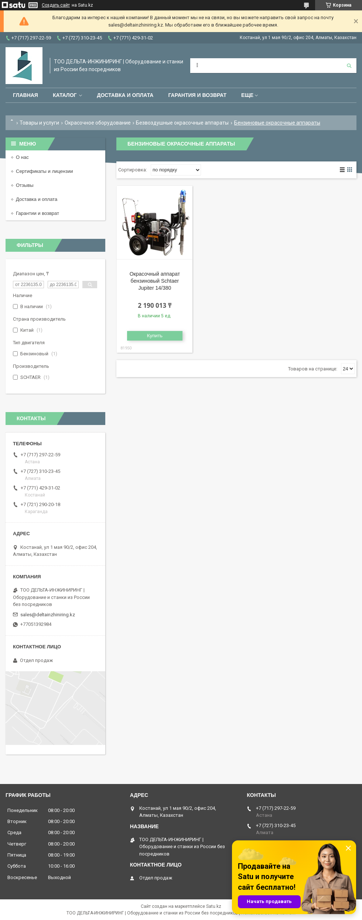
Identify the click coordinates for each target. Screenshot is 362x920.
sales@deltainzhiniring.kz (47, 614)
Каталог (65, 95)
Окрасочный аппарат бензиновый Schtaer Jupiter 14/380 (155, 281)
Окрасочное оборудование (98, 123)
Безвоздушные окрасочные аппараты (182, 123)
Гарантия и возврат (197, 95)
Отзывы (25, 185)
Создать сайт (56, 5)
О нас (22, 157)
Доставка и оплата (125, 95)
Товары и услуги (39, 123)
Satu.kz (213, 906)
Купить (155, 335)
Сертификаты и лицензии (44, 171)
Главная (25, 95)
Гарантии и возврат (37, 213)
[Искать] (349, 65)
